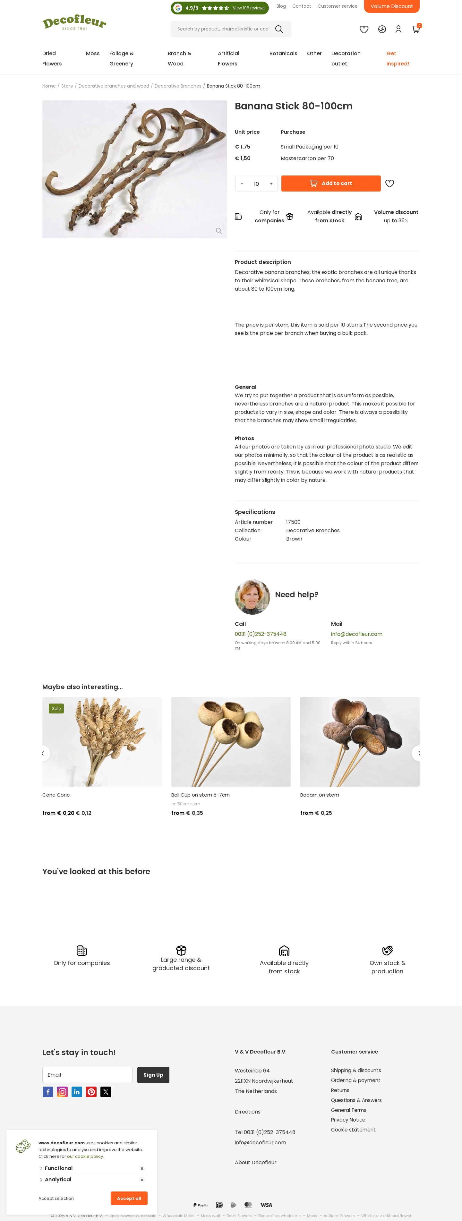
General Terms (350, 1111)
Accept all (129, 1198)
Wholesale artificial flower (386, 1215)
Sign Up (154, 1075)
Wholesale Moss (178, 1215)
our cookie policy (85, 1156)
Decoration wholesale (279, 1215)
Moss (93, 53)
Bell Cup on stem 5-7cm (200, 795)
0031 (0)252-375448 (261, 634)
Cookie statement (354, 1132)
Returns (341, 1091)
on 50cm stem (185, 803)
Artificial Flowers (228, 58)
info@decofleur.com (356, 634)
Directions (248, 1111)
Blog (281, 6)
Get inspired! (398, 58)
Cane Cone (56, 795)
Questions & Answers (357, 1101)
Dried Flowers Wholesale (132, 1215)
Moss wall (210, 1215)
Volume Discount (392, 6)
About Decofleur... (257, 1162)
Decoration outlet (346, 58)
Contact (301, 6)
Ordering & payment (357, 1081)
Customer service (338, 6)
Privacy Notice (349, 1122)
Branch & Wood (180, 58)
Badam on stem (319, 795)
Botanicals (283, 53)
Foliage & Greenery (121, 58)
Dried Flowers (52, 58)
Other (314, 53)
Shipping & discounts (357, 1070)
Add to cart (331, 184)
